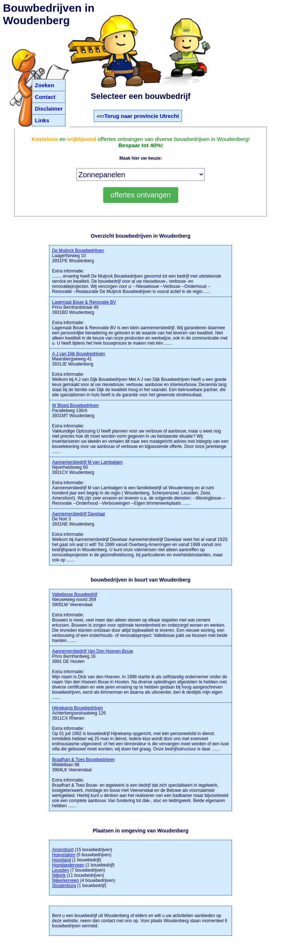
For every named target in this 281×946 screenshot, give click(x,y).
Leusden (60, 870)
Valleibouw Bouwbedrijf (74, 594)
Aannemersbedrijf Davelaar (78, 513)
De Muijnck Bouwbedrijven (78, 250)
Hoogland (61, 859)
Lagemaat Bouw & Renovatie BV (84, 302)
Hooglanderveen (68, 865)
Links (42, 120)
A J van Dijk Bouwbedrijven (78, 353)
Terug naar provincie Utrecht (141, 116)
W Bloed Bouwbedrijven (75, 405)
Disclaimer (49, 108)
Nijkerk (58, 875)
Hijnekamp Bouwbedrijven (77, 708)
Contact (45, 97)
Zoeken (44, 85)
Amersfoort (63, 849)
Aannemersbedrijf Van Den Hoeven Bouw (92, 651)
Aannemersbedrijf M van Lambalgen (87, 462)
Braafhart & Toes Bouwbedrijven (83, 759)
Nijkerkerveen (65, 880)
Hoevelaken (63, 854)
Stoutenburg (64, 885)
